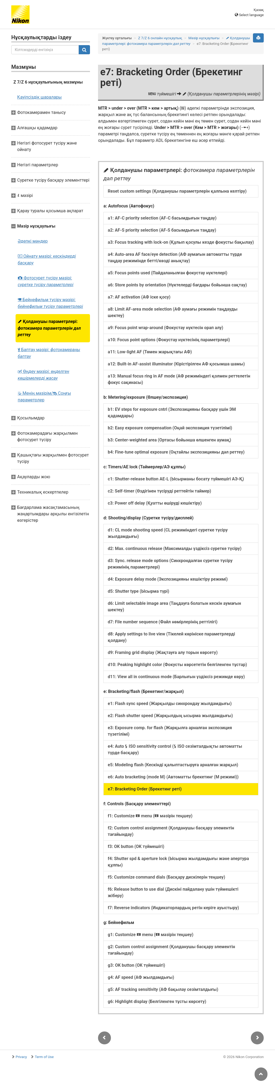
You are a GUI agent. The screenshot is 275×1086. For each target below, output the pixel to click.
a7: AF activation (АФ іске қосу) (139, 297)
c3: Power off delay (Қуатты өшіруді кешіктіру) (155, 503)
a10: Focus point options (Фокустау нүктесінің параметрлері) (169, 339)
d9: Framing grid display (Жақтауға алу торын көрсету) (163, 652)
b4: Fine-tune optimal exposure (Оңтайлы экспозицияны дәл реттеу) (176, 452)
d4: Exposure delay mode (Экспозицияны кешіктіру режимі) (168, 579)
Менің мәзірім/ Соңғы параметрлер (44, 396)
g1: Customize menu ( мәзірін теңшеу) (150, 934)
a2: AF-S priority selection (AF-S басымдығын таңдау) (162, 230)
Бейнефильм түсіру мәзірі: (50, 303)
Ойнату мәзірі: (47, 259)
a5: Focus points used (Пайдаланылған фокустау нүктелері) (167, 272)
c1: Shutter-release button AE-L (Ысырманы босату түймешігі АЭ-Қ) (176, 478)
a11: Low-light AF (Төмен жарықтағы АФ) (150, 351)
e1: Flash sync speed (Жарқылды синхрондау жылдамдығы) (169, 703)
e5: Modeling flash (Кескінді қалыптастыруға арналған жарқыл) (173, 764)
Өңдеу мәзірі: (43, 375)
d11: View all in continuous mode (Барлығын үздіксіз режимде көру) (176, 676)
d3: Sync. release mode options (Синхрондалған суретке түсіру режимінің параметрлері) (170, 564)
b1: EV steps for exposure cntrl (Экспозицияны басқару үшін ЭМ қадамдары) (172, 412)
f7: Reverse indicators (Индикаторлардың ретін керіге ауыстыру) (173, 907)
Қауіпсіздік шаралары (39, 97)
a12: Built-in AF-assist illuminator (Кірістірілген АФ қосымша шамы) (176, 363)
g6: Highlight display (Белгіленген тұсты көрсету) (157, 1001)
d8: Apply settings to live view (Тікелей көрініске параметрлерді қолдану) (171, 637)
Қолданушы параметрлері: (49, 328)
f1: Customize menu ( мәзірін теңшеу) (150, 815)
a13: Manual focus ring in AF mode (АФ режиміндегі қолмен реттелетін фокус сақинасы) (179, 379)
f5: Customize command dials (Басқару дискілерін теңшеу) (166, 877)
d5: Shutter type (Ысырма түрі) (138, 591)
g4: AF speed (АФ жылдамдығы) (141, 977)
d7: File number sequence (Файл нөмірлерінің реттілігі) (162, 621)
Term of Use (44, 1057)
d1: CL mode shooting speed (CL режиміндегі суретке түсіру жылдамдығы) (167, 533)
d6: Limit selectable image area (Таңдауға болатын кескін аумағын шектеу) (174, 606)
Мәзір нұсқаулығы (204, 38)
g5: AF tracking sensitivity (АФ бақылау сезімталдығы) (163, 989)
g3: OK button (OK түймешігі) (136, 965)
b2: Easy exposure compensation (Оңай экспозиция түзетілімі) (170, 427)
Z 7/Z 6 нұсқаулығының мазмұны (48, 82)
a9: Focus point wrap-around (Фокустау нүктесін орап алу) (165, 327)
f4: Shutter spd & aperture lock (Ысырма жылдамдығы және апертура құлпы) (178, 862)
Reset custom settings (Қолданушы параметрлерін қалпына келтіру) (177, 191)
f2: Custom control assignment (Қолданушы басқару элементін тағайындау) (171, 831)
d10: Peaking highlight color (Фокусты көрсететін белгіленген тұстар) (177, 664)
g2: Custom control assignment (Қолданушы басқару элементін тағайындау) (171, 950)
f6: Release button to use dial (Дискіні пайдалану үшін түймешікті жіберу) (173, 892)
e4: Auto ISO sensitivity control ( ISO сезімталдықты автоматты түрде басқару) (175, 749)
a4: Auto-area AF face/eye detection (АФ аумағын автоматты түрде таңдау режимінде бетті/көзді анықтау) (175, 257)
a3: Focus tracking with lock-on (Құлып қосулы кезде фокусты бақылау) (181, 242)
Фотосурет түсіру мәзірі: (45, 281)
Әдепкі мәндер (33, 241)
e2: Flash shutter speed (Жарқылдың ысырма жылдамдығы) (170, 715)
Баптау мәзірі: (49, 353)
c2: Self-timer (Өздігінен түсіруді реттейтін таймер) (159, 491)
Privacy (21, 1057)
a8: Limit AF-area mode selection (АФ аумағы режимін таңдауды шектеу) (172, 312)
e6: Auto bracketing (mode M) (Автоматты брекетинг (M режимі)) (173, 776)
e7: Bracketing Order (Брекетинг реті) (145, 789)
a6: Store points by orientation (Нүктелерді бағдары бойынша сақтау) (177, 284)
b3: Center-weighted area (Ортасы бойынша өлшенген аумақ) (169, 440)
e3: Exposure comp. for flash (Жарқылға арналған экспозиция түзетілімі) (170, 731)
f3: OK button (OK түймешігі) (136, 846)
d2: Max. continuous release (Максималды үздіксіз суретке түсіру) (174, 548)
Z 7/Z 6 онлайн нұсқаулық (160, 38)
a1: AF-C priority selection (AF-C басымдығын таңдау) (162, 218)
